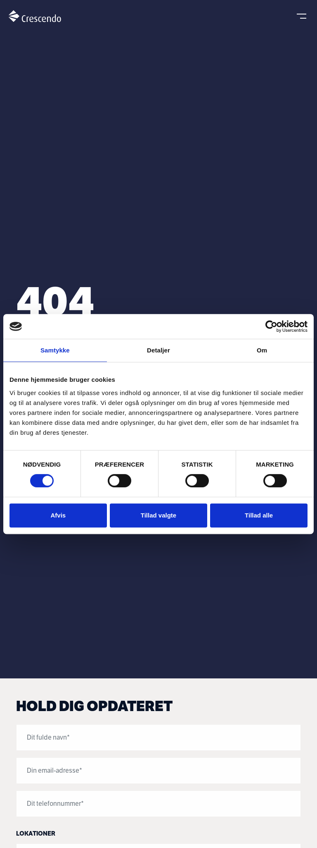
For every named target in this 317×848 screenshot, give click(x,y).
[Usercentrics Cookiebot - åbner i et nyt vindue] (271, 326)
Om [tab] (262, 350)
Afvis (58, 515)
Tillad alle (259, 515)
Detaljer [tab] (158, 350)
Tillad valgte (158, 515)
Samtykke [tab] (55, 350)
